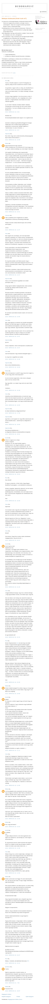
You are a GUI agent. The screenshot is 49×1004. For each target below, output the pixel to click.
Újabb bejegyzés (30, 996)
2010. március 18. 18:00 (12, 424)
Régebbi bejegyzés (6, 996)
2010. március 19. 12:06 (12, 785)
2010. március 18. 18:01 (12, 434)
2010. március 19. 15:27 (12, 955)
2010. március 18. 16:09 (12, 367)
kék (18, 643)
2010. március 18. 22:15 (12, 637)
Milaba (6, 143)
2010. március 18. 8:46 (12, 112)
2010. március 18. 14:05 (12, 316)
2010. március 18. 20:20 (12, 527)
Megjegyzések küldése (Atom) (15, 999)
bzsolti (6, 437)
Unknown (7, 215)
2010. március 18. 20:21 (12, 540)
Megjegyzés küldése (6, 994)
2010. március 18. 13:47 (12, 275)
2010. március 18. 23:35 (12, 682)
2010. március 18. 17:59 (12, 413)
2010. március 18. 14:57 (12, 336)
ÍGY (28, 961)
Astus (6, 233)
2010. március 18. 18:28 (12, 500)
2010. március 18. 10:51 (12, 211)
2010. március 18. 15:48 (12, 359)
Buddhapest (24, 6)
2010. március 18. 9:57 (12, 130)
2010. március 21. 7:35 (12, 982)
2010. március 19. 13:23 (12, 826)
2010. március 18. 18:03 (12, 474)
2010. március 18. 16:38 (12, 390)
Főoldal (18, 996)
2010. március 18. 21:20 (12, 587)
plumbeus (7, 966)
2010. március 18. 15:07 (12, 347)
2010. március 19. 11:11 (12, 750)
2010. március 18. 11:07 (12, 229)
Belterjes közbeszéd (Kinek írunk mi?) (14, 18)
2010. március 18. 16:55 (12, 405)
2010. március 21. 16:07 (12, 990)
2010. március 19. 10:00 (12, 693)
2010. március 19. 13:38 (12, 848)
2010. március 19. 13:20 (12, 818)
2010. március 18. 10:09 (12, 139)
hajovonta (7, 133)
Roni (6, 80)
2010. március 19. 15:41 (12, 963)
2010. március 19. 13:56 (12, 873)
